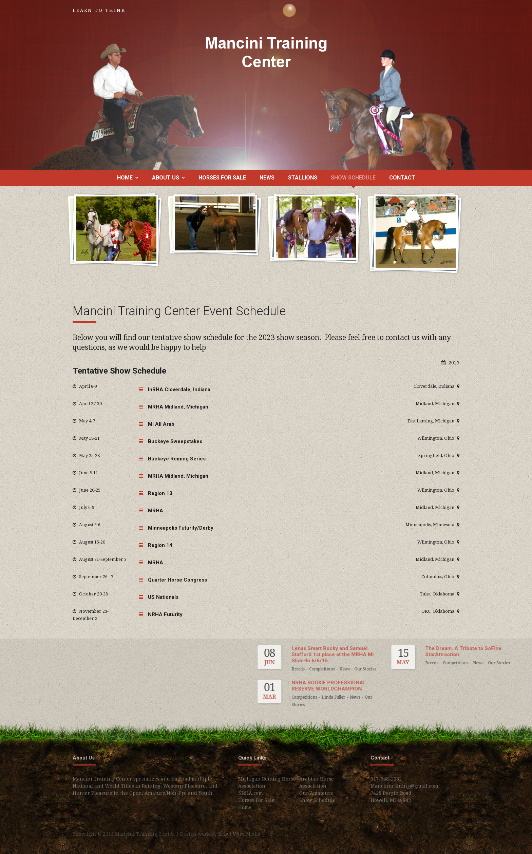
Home (125, 177)
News (267, 177)
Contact (402, 177)
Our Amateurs (316, 796)
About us (165, 177)
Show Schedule (353, 177)
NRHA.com (250, 796)
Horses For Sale (222, 177)
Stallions (302, 177)
